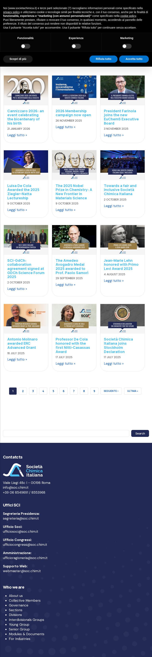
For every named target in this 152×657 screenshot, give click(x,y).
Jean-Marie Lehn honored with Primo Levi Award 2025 (121, 264)
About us (16, 596)
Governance (18, 605)
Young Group (19, 624)
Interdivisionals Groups (26, 620)
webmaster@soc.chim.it (22, 571)
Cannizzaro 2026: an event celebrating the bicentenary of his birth (25, 117)
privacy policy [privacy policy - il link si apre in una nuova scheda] (11, 12)
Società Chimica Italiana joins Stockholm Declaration (118, 345)
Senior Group (19, 629)
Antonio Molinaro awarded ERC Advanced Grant (22, 343)
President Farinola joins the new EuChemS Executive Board (121, 117)
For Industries (19, 639)
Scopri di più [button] (18, 58)
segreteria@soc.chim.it (21, 518)
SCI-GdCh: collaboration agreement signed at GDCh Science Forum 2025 (26, 268)
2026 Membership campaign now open (73, 112)
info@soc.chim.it (15, 487)
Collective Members (25, 600)
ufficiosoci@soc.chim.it (20, 531)
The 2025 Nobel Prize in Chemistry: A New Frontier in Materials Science (74, 191)
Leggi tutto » (17, 135)
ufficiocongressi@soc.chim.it (25, 544)
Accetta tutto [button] (133, 58)
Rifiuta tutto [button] (103, 58)
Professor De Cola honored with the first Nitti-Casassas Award (73, 345)
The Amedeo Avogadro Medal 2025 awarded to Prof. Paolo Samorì (72, 266)
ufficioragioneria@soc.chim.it (25, 558)
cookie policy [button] (128, 15)
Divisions (15, 615)
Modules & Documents (26, 634)
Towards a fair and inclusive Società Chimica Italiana (120, 189)
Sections (15, 610)
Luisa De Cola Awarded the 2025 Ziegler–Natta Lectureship (23, 191)
